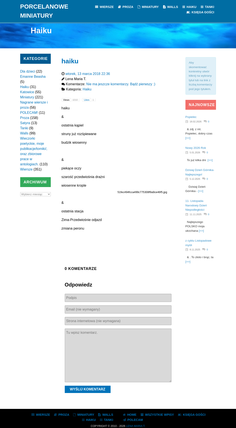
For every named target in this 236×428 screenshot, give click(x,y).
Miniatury (27, 97)
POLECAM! (29, 112)
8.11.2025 (195, 249)
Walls (24, 133)
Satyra (25, 123)
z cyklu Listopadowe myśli (198, 243)
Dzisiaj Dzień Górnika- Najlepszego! (199, 172)
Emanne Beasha (33, 76)
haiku (70, 61)
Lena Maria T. (135, 426)
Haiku (24, 87)
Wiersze (26, 169)
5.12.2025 (195, 179)
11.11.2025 (196, 214)
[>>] (187, 138)
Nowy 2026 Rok (195, 147)
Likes (89, 100)
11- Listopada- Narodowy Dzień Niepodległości (196, 205)
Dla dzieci (27, 71)
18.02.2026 (196, 121)
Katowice (27, 92)
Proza (24, 118)
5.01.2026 (195, 152)
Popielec (191, 117)
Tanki (24, 128)
